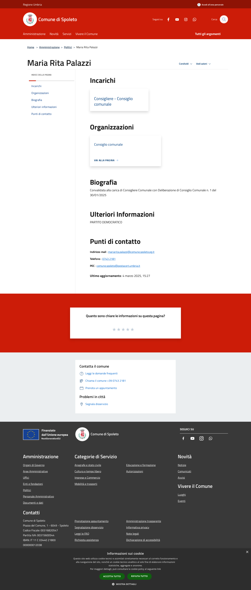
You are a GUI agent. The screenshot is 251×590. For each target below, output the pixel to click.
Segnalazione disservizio (89, 527)
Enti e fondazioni (33, 484)
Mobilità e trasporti (86, 484)
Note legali (132, 534)
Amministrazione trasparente (143, 521)
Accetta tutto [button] (112, 576)
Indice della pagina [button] (41, 74)
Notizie (182, 465)
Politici (68, 47)
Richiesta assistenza (87, 540)
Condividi (186, 64)
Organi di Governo (33, 465)
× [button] (247, 552)
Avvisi (181, 477)
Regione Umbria (32, 4)
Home (30, 47)
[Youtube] (175, 19)
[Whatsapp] (192, 19)
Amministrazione (49, 47)
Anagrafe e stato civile (88, 465)
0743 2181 (109, 259)
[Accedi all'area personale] (210, 5)
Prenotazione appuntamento (91, 521)
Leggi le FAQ (82, 534)
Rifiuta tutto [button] (139, 576)
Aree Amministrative (35, 471)
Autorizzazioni (134, 471)
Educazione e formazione (141, 465)
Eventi (181, 501)
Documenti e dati (33, 503)
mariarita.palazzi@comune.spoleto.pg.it (131, 252)
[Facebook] (166, 19)
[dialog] (125, 569)
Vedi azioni (204, 64)
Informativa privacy (137, 527)
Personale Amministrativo (38, 496)
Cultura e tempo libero (88, 471)
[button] (125, 584)
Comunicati (184, 471)
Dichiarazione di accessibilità (143, 540)
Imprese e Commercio (87, 477)
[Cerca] (224, 19)
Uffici (26, 477)
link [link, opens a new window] (159, 569)
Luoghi (182, 495)
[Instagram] (184, 19)
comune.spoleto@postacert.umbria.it (118, 266)
